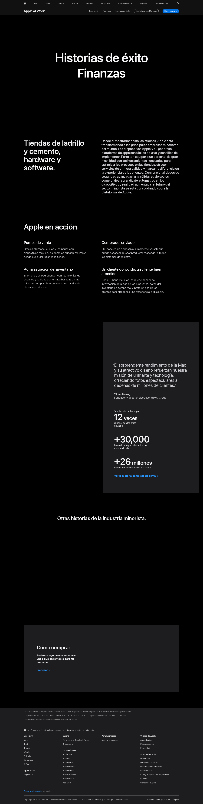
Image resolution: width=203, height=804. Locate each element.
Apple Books (68, 779)
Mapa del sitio (122, 800)
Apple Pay (28, 775)
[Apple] (25, 3)
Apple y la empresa (110, 740)
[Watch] (75, 3)
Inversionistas (146, 771)
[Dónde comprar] (162, 3)
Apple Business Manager (146, 11)
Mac (26, 740)
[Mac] (36, 3)
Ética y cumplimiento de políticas (154, 775)
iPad (26, 744)
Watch (26, 752)
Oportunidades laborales (151, 767)
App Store (67, 783)
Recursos (107, 11)
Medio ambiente (147, 744)
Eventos (143, 779)
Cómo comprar (171, 11)
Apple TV (67, 758)
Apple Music (68, 762)
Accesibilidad (146, 740)
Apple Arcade (69, 767)
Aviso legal (108, 800)
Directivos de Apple (148, 762)
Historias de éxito (122, 11)
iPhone (27, 748)
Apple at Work (34, 11)
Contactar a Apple (148, 783)
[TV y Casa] (105, 3)
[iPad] (48, 3)
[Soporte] (143, 3)
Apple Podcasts (69, 775)
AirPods (27, 756)
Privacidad (145, 748)
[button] (178, 3)
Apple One (67, 754)
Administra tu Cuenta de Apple (76, 740)
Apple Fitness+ (69, 771)
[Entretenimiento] (125, 3)
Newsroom (145, 758)
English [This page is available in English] (176, 800)
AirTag (26, 764)
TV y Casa (28, 760)
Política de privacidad (91, 800)
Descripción (93, 11)
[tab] (92, 601)
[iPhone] (61, 3)
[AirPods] (89, 3)
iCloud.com (68, 744)
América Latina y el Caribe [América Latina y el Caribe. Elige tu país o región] (158, 800)
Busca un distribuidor (33, 791)
